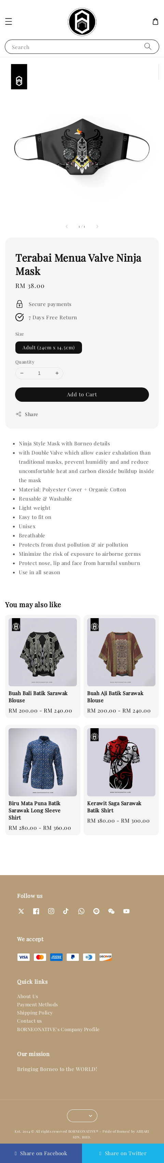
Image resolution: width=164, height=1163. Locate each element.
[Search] (148, 46)
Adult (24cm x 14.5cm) (49, 347)
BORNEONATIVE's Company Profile (58, 1029)
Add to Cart (82, 394)
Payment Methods (37, 1004)
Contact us (29, 1020)
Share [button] (26, 414)
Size (19, 334)
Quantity (25, 362)
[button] (8, 21)
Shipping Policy (35, 1012)
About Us (27, 996)
